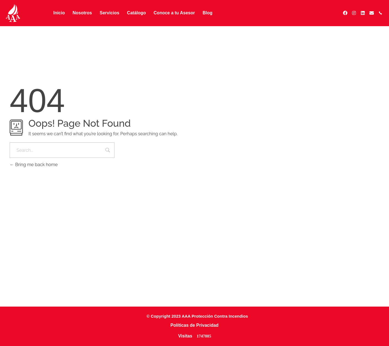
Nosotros (82, 12)
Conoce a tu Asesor (174, 12)
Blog (207, 12)
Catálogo (136, 12)
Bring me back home (34, 164)
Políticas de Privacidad (194, 325)
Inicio (59, 12)
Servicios (109, 12)
